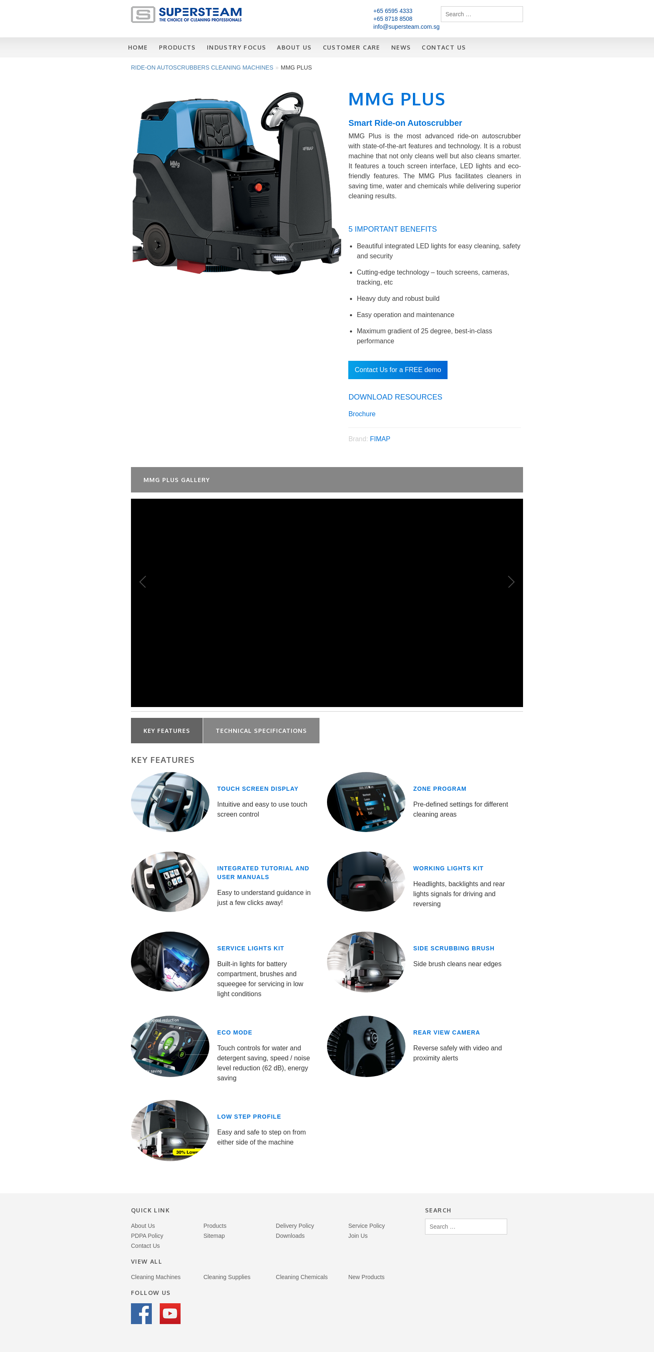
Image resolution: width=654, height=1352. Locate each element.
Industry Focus (237, 47)
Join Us (358, 1235)
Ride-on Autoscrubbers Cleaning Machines (202, 67)
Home (138, 47)
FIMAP (380, 438)
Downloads (290, 1235)
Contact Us (444, 47)
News (401, 47)
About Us (294, 47)
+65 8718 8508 (393, 18)
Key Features (166, 730)
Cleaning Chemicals (302, 1277)
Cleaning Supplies (227, 1277)
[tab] (167, 730)
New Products (366, 1277)
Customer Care (351, 47)
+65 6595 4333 (393, 10)
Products (177, 47)
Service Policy (366, 1225)
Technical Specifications (261, 730)
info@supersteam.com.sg (406, 26)
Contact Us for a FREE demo (398, 369)
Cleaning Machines (156, 1277)
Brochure (361, 413)
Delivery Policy (295, 1225)
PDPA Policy (147, 1235)
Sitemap (214, 1235)
